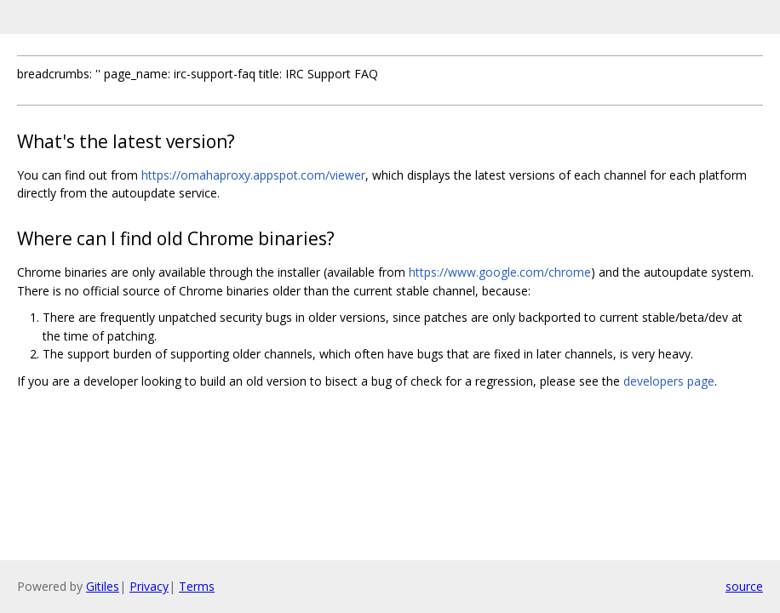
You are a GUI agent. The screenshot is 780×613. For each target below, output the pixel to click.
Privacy (149, 586)
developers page (668, 381)
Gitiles (102, 586)
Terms (197, 586)
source (744, 586)
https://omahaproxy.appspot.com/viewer (253, 175)
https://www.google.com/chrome (500, 272)
